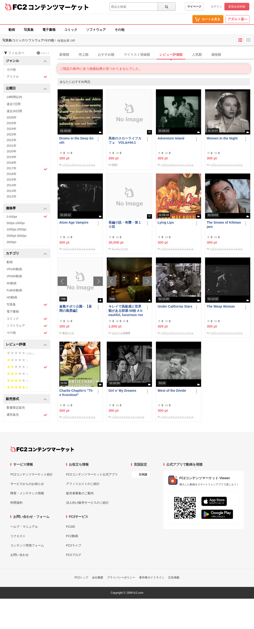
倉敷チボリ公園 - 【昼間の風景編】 (75, 309)
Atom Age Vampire (73, 222)
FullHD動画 (14, 290)
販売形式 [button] (26, 399)
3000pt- (12, 242)
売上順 (83, 54)
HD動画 (12, 297)
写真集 (29, 30)
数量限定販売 (16, 407)
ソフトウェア (96, 30)
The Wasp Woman (221, 306)
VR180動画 (14, 269)
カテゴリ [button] (26, 253)
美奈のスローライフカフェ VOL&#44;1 (124, 140)
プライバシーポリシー (121, 577)
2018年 (11, 162)
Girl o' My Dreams (122, 390)
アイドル (27, 77)
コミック (70, 30)
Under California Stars (175, 306)
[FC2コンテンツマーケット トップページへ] (42, 449)
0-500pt (27, 216)
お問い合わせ (19, 555)
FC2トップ (81, 577)
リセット (43, 53)
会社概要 (97, 577)
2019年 (11, 157)
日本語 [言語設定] (143, 474)
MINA (114, 164)
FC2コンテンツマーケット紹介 (31, 474)
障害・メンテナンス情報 (27, 493)
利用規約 (16, 502)
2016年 (11, 174)
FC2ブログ (73, 555)
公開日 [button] (26, 88)
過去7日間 (13, 104)
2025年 (11, 123)
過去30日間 (14, 111)
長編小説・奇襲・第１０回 (124, 225)
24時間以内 (14, 97)
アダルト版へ (237, 19)
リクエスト (18, 536)
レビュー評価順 (171, 54)
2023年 (11, 134)
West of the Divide (172, 390)
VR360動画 (14, 276)
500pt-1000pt (16, 223)
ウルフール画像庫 (120, 333)
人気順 (197, 54)
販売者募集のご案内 (80, 493)
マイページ (194, 6)
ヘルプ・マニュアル (24, 526)
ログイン (216, 6)
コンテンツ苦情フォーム (27, 545)
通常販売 (27, 415)
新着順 (64, 54)
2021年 (11, 145)
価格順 (216, 54)
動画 (11, 30)
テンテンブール (119, 248)
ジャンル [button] (26, 61)
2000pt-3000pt (16, 235)
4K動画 (11, 283)
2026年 (11, 117)
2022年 (11, 140)
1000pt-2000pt (16, 229)
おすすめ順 (106, 54)
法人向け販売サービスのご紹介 (87, 502)
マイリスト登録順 (137, 54)
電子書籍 (49, 30)
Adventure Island (171, 138)
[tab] (155, 54)
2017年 (27, 168)
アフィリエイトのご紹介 (83, 484)
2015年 (11, 179)
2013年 (11, 191)
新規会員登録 (236, 6)
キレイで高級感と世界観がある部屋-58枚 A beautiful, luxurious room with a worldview (125, 311)
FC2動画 (72, 536)
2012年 (11, 196)
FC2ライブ (73, 545)
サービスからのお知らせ (27, 484)
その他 (119, 30)
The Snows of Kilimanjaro (224, 225)
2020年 (11, 151)
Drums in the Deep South (76, 140)
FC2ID (70, 526)
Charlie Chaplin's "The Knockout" (75, 393)
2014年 (11, 185)
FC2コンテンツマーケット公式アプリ (92, 474)
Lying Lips (166, 222)
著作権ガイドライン (151, 577)
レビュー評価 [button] (26, 344)
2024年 (11, 129)
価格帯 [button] (26, 208)
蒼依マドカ (68, 333)
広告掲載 (173, 577)
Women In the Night (222, 138)
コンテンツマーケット (58, 7)
